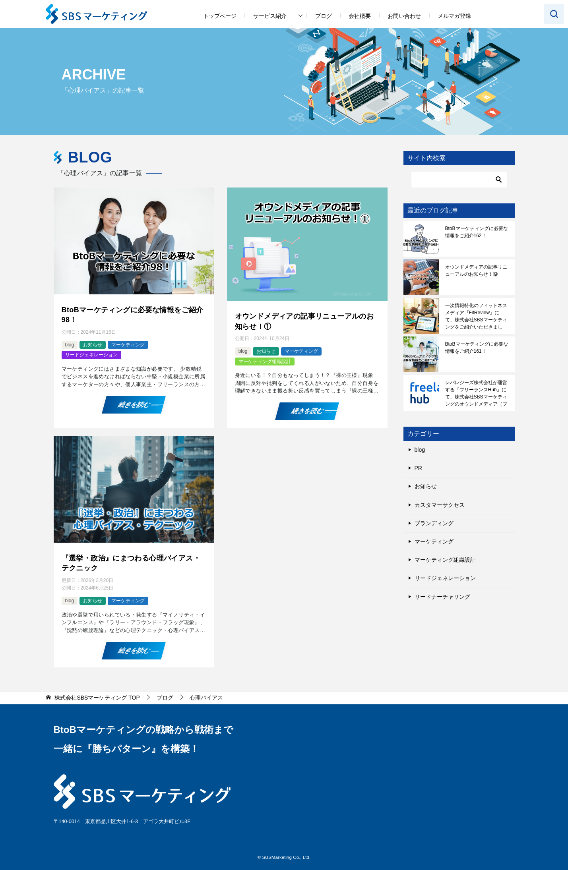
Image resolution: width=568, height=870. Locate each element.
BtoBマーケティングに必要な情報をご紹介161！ (476, 347)
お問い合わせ (404, 16)
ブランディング (434, 523)
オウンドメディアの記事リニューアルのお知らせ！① (304, 321)
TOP (97, 697)
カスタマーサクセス (440, 505)
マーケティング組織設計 (264, 361)
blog (69, 345)
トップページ (220, 16)
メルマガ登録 (454, 16)
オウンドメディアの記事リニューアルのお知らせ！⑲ (476, 270)
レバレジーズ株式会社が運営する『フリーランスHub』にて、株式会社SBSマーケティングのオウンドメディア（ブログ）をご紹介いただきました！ (476, 393)
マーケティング (128, 345)
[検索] (459, 180)
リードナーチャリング (442, 597)
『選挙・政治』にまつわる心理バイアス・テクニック (131, 563)
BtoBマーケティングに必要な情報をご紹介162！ (476, 232)
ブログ (323, 16)
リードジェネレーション (91, 355)
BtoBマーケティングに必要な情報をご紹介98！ (133, 315)
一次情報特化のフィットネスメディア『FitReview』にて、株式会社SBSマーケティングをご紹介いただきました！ (476, 316)
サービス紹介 (270, 16)
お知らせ (92, 345)
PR (418, 468)
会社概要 (360, 16)
